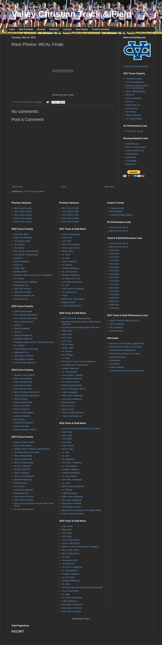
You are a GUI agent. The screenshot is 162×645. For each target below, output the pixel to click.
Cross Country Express (136, 147)
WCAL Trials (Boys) (70, 553)
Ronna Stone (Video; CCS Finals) (125, 353)
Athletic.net (131, 164)
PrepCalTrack (132, 154)
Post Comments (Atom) (34, 191)
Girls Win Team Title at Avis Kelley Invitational (82, 587)
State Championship (23, 237)
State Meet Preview (22, 385)
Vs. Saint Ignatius (69, 272)
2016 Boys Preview (22, 292)
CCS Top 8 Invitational (72, 462)
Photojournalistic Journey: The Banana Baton (34, 342)
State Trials (67, 334)
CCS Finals (67, 237)
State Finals (67, 331)
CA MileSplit (131, 161)
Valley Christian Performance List (124, 320)
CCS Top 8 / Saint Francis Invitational (78, 361)
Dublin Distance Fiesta (72, 385)
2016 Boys (114, 253)
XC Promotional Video (24, 509)
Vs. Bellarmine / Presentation (75, 365)
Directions (54, 29)
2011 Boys (114, 288)
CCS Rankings (116, 327)
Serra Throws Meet (70, 591)
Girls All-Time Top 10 (119, 243)
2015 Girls (114, 257)
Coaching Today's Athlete (121, 215)
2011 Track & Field (70, 208)
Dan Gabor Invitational (72, 399)
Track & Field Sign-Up (71, 416)
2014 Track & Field (70, 218)
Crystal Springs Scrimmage (26, 349)
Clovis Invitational (133, 98)
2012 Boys (114, 281)
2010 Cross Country (23, 208)
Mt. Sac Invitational (22, 466)
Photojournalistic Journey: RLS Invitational (33, 275)
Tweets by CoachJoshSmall (135, 66)
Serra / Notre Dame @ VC (73, 389)
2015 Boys (114, 260)
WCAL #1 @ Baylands (24, 412)
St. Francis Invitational (72, 598)
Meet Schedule (26, 29)
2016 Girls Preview (22, 289)
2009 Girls (114, 298)
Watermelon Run (133, 115)
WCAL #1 (130, 101)
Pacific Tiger (19, 268)
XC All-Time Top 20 (134, 131)
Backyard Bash (21, 272)
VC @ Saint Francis (70, 382)
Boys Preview (68, 406)
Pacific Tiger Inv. (133, 105)
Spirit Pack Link (21, 299)
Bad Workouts (116, 211)
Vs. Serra (66, 254)
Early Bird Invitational (23, 423)
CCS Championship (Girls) (26, 318)
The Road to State (134, 79)
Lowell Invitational (22, 416)
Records (41, 29)
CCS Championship (135, 82)
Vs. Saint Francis (69, 292)
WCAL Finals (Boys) (71, 244)
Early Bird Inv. (132, 108)
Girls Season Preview (23, 356)
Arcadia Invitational (70, 268)
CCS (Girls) (19, 248)
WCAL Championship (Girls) (26, 392)
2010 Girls (114, 291)
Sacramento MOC (70, 560)
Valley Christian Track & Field (71, 14)
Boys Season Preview (24, 359)
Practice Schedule (101, 29)
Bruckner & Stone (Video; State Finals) (127, 343)
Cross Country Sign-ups (24, 362)
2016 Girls (114, 250)
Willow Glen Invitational (72, 395)
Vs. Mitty (66, 258)
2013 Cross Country (23, 218)
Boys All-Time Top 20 (119, 231)
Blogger (86, 619)
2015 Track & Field (70, 222)
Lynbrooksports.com (135, 150)
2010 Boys (114, 294)
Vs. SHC (66, 285)
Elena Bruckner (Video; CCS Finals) (126, 347)
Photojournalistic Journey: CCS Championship (137, 86)
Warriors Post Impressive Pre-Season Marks (81, 510)
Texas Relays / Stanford (72, 375)
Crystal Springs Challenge (25, 282)
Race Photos (82, 29)
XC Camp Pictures (134, 118)
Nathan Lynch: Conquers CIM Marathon (31, 449)
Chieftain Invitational (23, 339)
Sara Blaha (115, 364)
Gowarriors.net (132, 144)
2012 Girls (114, 277)
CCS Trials (66, 241)
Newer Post (17, 187)
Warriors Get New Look (24, 295)
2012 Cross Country (23, 215)
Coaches (67, 29)
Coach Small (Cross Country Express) (127, 370)
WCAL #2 (130, 95)
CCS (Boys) (19, 244)
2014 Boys (114, 267)
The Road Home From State (26, 452)
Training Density (117, 208)
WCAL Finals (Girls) (70, 248)
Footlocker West (21, 234)
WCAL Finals (67, 344)
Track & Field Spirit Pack (73, 412)
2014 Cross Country (23, 222)
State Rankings (116, 331)
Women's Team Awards (24, 375)
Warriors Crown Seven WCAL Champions (80, 546)
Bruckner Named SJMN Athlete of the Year (81, 327)
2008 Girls (114, 305)
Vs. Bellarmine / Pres (71, 278)
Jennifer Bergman (118, 357)
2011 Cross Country (23, 211)
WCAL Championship (135, 91)
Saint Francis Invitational (73, 289)
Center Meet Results (23, 402)
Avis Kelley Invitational (72, 282)
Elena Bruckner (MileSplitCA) (123, 350)
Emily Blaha (115, 360)
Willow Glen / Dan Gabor (73, 299)
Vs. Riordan (67, 265)
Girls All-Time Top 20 (119, 227)
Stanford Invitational (23, 335)
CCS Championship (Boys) (26, 315)
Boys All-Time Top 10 (119, 247)
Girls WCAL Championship (26, 254)
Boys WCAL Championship (26, 251)
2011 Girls (114, 284)
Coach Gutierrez (117, 367)
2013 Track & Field (70, 215)
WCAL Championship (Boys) (27, 395)
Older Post (109, 187)
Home (12, 29)
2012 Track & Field (70, 211)
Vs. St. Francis (68, 577)
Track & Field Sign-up (71, 306)
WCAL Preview (21, 399)
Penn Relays (67, 355)
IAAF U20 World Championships (76, 318)
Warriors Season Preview (25, 429)
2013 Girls (114, 271)
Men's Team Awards (23, 378)
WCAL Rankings (117, 324)
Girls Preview (68, 409)
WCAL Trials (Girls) (70, 550)
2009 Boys (114, 301)
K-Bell (64, 295)
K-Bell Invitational (69, 392)
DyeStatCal (131, 157)
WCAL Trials (67, 251)
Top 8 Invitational (69, 261)
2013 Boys (114, 274)
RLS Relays (131, 112)
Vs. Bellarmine (68, 459)
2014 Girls (114, 264)
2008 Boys (114, 308)
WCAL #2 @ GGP (22, 406)
